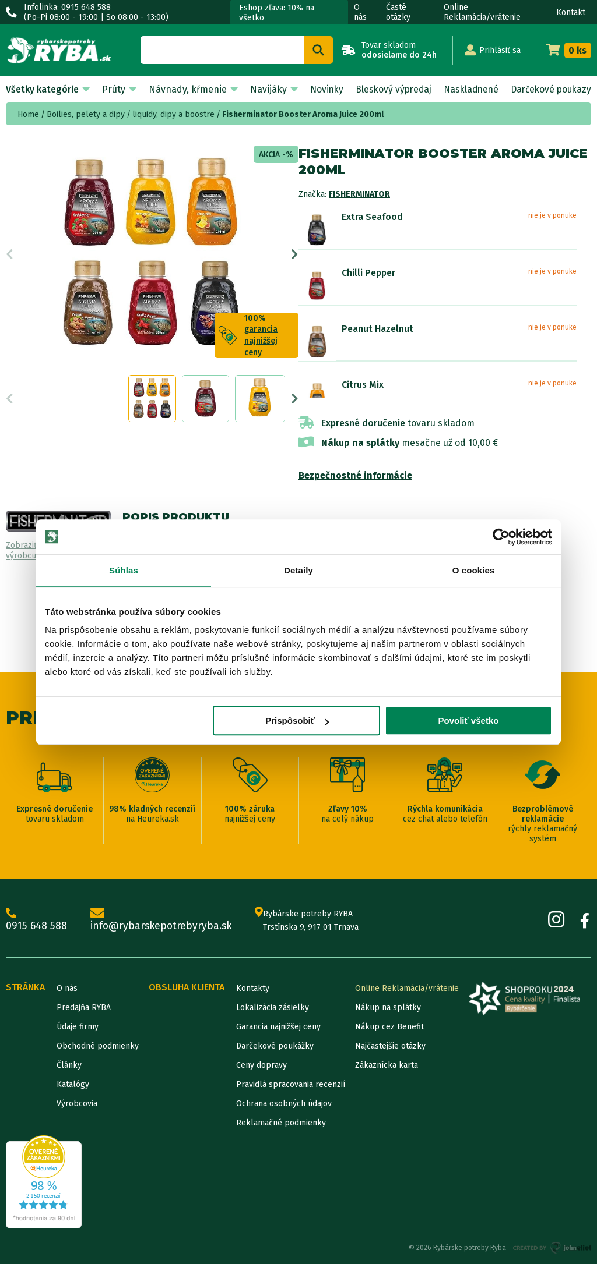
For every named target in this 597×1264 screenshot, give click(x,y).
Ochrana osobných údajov (284, 1104)
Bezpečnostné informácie (355, 475)
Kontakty (252, 988)
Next (294, 257)
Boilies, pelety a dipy (86, 114)
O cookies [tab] (473, 570)
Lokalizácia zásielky (272, 1007)
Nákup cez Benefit (389, 1027)
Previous (9, 257)
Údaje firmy (78, 1027)
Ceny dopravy (261, 1065)
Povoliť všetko (468, 720)
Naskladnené (467, 89)
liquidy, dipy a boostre (173, 114)
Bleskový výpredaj (389, 89)
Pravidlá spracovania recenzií (290, 1084)
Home (28, 114)
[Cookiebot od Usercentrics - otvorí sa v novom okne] (501, 537)
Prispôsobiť (297, 720)
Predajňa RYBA (84, 1007)
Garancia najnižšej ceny (278, 1027)
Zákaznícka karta (386, 1065)
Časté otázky (398, 12)
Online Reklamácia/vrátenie (482, 12)
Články (69, 1065)
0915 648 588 (37, 920)
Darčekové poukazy (549, 89)
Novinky (321, 89)
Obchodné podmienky (98, 1046)
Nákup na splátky (360, 442)
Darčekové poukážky (275, 1046)
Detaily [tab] (298, 570)
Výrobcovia (77, 1104)
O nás (360, 12)
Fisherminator (359, 194)
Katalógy (73, 1084)
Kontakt (570, 12)
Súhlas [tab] (123, 570)
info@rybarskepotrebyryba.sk (163, 920)
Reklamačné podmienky (281, 1123)
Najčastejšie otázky (390, 1046)
